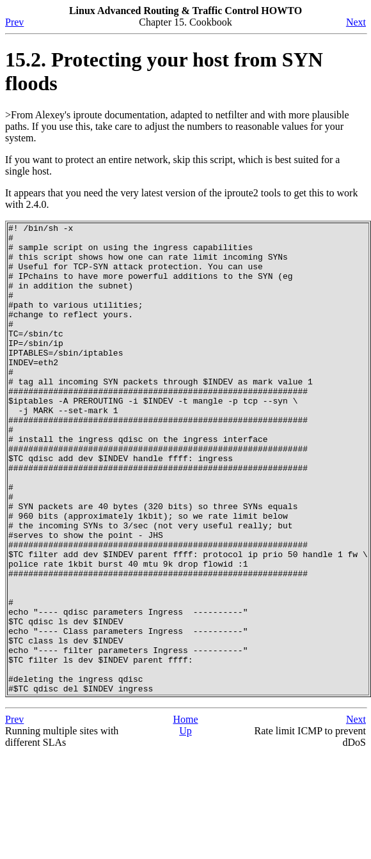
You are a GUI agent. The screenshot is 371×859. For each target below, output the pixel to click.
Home (185, 813)
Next (356, 22)
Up (185, 824)
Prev (14, 22)
